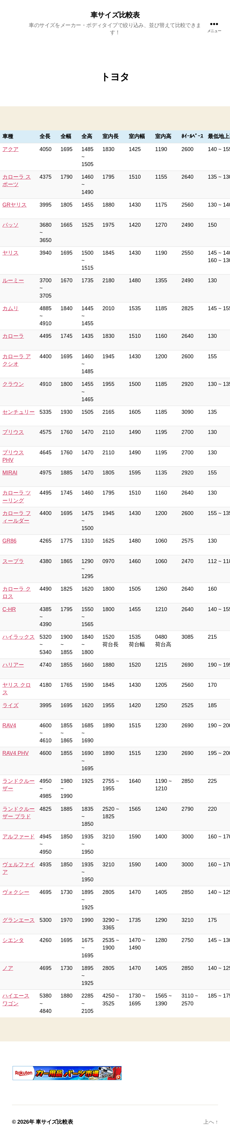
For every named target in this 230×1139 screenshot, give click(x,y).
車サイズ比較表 (115, 15)
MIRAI (9, 473)
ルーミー (13, 280)
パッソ (10, 225)
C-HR (9, 609)
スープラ (13, 561)
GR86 (9, 541)
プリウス (13, 432)
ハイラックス (18, 637)
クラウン (13, 384)
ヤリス (10, 253)
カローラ (13, 336)
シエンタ (13, 940)
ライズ (10, 705)
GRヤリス (14, 205)
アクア (10, 149)
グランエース (18, 920)
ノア (7, 968)
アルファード (18, 837)
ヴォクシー (15, 892)
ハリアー (13, 665)
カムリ (10, 308)
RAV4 (9, 725)
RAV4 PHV (15, 753)
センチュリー (18, 412)
